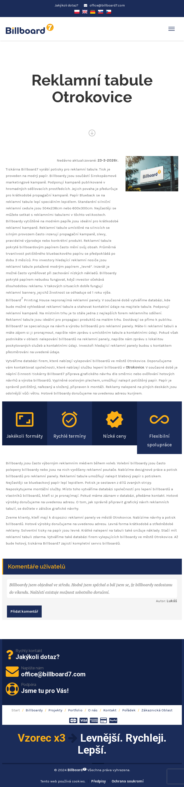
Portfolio (75, 710)
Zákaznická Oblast (156, 710)
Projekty (55, 710)
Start (16, 710)
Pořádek (129, 710)
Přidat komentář (24, 611)
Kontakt (109, 710)
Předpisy (98, 781)
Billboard (77, 770)
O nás (93, 710)
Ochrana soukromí (128, 781)
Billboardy (34, 710)
